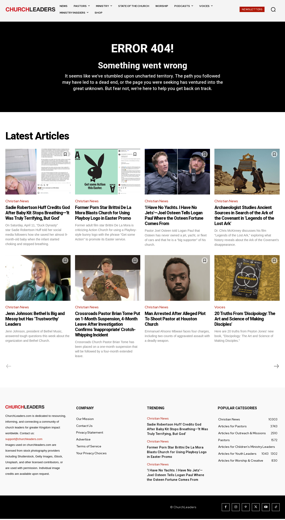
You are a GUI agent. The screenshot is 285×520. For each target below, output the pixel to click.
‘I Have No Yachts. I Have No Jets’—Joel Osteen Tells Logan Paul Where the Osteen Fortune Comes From (174, 216)
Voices (219, 308)
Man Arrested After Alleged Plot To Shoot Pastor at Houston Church (175, 320)
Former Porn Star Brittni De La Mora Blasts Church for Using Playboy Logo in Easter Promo (103, 214)
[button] (273, 9)
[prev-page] (8, 367)
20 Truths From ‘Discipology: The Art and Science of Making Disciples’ (244, 320)
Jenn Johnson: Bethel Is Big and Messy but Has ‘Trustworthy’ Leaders (35, 320)
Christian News (17, 202)
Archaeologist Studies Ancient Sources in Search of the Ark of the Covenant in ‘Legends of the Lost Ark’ (244, 216)
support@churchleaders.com (23, 440)
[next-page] (276, 367)
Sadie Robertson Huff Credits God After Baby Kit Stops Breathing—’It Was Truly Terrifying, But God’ (37, 214)
